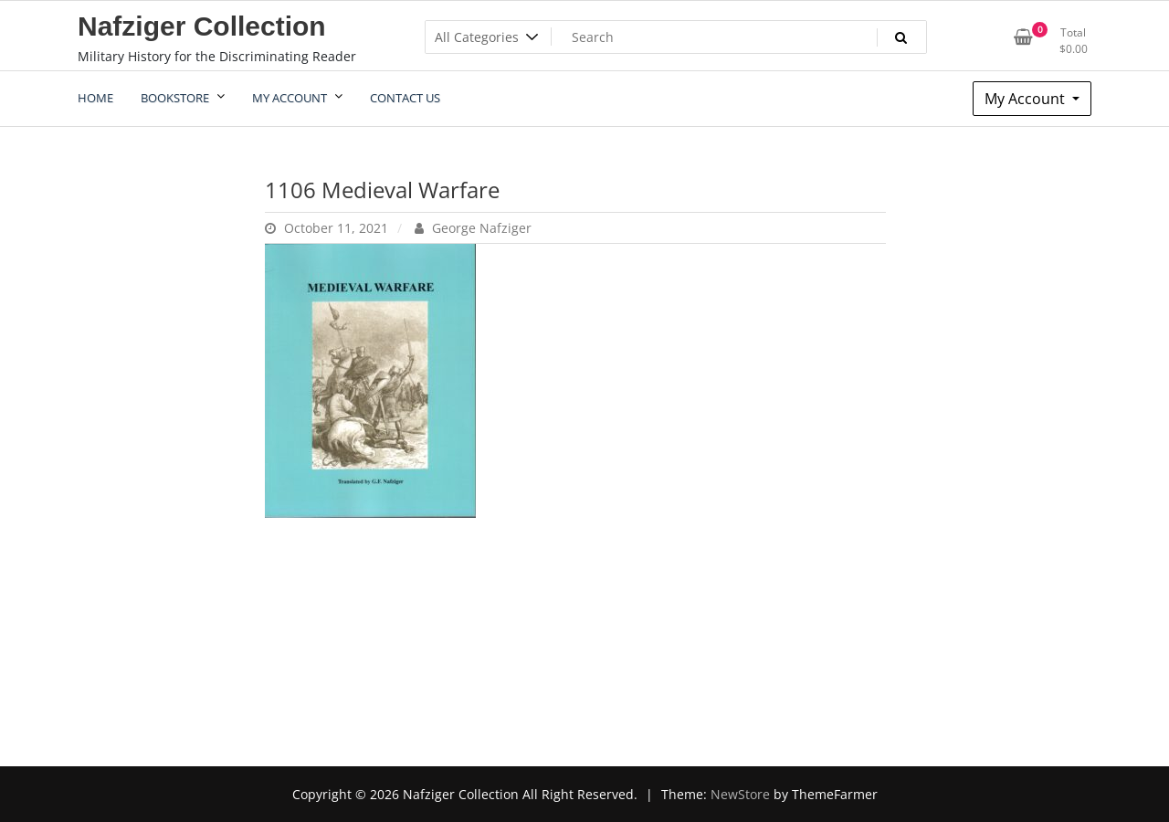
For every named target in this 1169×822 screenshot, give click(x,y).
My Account (1027, 99)
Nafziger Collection (202, 26)
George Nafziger (473, 228)
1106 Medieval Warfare (382, 189)
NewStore (740, 794)
